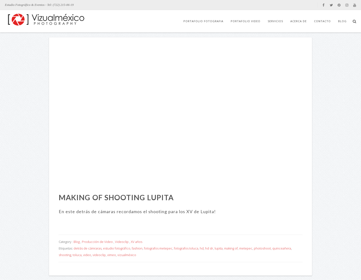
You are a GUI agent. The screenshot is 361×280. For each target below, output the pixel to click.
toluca (77, 255)
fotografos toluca (186, 248)
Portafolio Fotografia (203, 21)
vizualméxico (126, 255)
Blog (342, 21)
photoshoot (262, 248)
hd (202, 248)
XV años (136, 242)
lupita (219, 248)
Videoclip (122, 242)
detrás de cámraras (88, 248)
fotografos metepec (158, 248)
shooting (65, 255)
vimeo (111, 255)
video (87, 255)
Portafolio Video (245, 21)
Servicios (275, 21)
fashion (137, 248)
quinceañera (281, 248)
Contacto (322, 21)
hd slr (209, 248)
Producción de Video (97, 242)
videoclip (99, 255)
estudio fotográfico (116, 248)
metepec (245, 248)
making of (231, 248)
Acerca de (298, 21)
